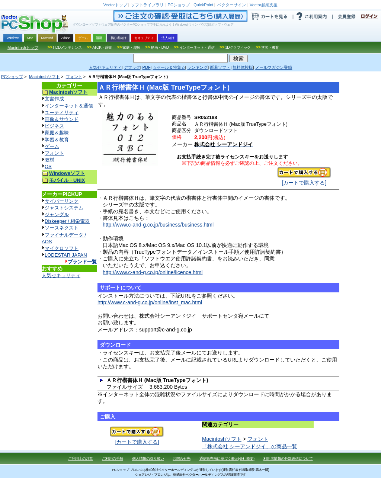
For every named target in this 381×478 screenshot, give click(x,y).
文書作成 (54, 99)
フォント (74, 76)
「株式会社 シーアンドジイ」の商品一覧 (249, 446)
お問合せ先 (181, 458)
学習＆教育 (57, 139)
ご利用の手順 (112, 458)
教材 (49, 160)
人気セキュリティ (61, 275)
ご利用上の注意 (80, 458)
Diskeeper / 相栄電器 (67, 221)
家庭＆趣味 (57, 132)
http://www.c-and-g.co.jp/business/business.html (158, 225)
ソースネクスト (62, 228)
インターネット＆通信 (69, 106)
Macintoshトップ (22, 47)
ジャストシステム (64, 208)
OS (48, 166)
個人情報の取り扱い (148, 458)
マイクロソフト (62, 248)
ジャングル (57, 214)
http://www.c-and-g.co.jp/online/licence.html (152, 272)
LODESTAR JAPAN (66, 255)
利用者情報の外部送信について (288, 458)
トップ (115, 5)
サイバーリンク (62, 201)
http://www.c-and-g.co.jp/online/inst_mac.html (149, 302)
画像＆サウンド (62, 119)
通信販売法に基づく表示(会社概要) (226, 458)
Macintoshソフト (44, 76)
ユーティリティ (62, 112)
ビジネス (54, 126)
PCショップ (12, 76)
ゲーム (52, 146)
